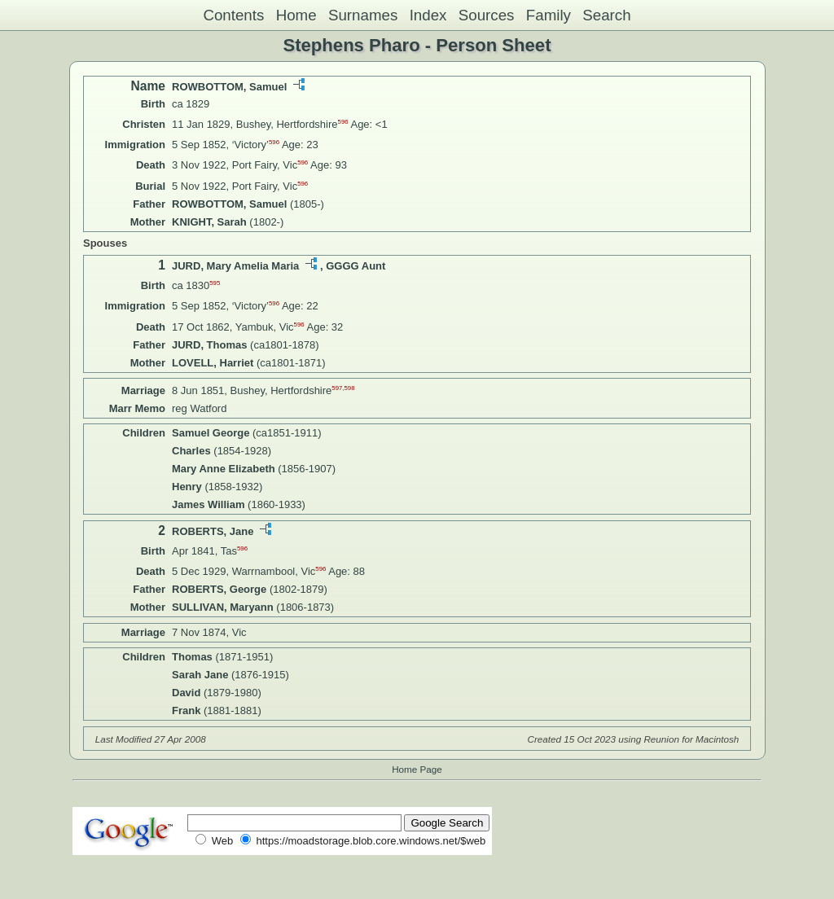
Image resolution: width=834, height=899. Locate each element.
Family (548, 15)
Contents (233, 15)
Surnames (362, 15)
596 (343, 121)
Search (606, 15)
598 (350, 387)
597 (336, 387)
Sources (487, 15)
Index (428, 15)
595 (214, 283)
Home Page (417, 769)
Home (296, 15)
